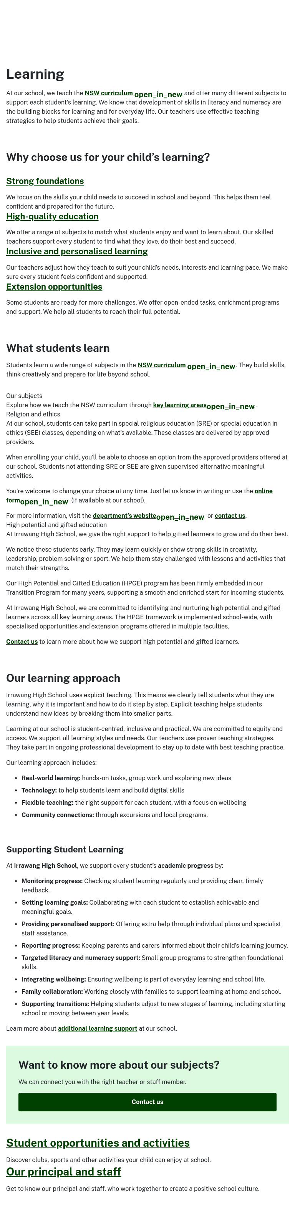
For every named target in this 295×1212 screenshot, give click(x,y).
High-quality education (52, 216)
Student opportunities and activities (98, 1142)
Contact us (22, 641)
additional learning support (98, 1028)
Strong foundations (45, 181)
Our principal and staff (63, 1171)
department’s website (148, 515)
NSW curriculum (134, 93)
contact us (230, 515)
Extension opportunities (54, 287)
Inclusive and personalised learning (77, 251)
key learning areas (204, 405)
